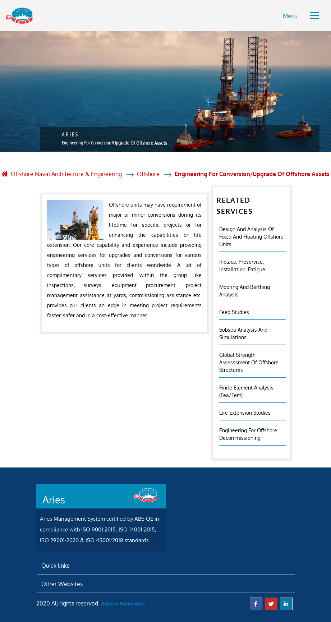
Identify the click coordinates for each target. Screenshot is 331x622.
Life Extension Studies (245, 413)
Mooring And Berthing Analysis (244, 291)
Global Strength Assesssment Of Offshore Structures (249, 362)
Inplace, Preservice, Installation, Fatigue (242, 265)
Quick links (55, 565)
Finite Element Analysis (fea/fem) (246, 391)
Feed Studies (234, 312)
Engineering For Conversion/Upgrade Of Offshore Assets (252, 174)
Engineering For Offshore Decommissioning (248, 434)
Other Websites (62, 584)
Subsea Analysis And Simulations (243, 333)
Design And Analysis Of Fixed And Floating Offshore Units (251, 236)
